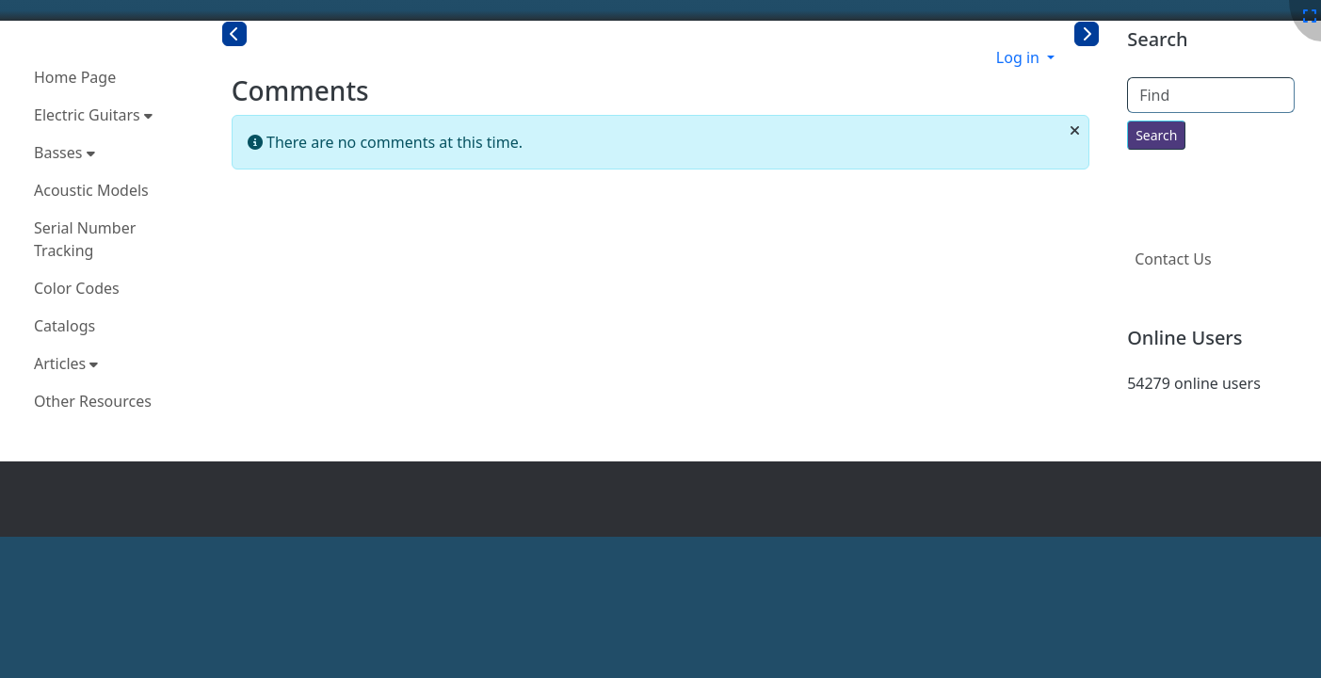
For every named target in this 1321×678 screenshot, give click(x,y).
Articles (66, 363)
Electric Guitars (93, 115)
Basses (64, 152)
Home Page (75, 77)
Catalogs (64, 325)
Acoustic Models (91, 190)
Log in (1019, 57)
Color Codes (77, 288)
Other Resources (93, 401)
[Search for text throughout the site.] (1156, 135)
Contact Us (1173, 259)
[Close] (1074, 130)
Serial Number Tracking (85, 239)
